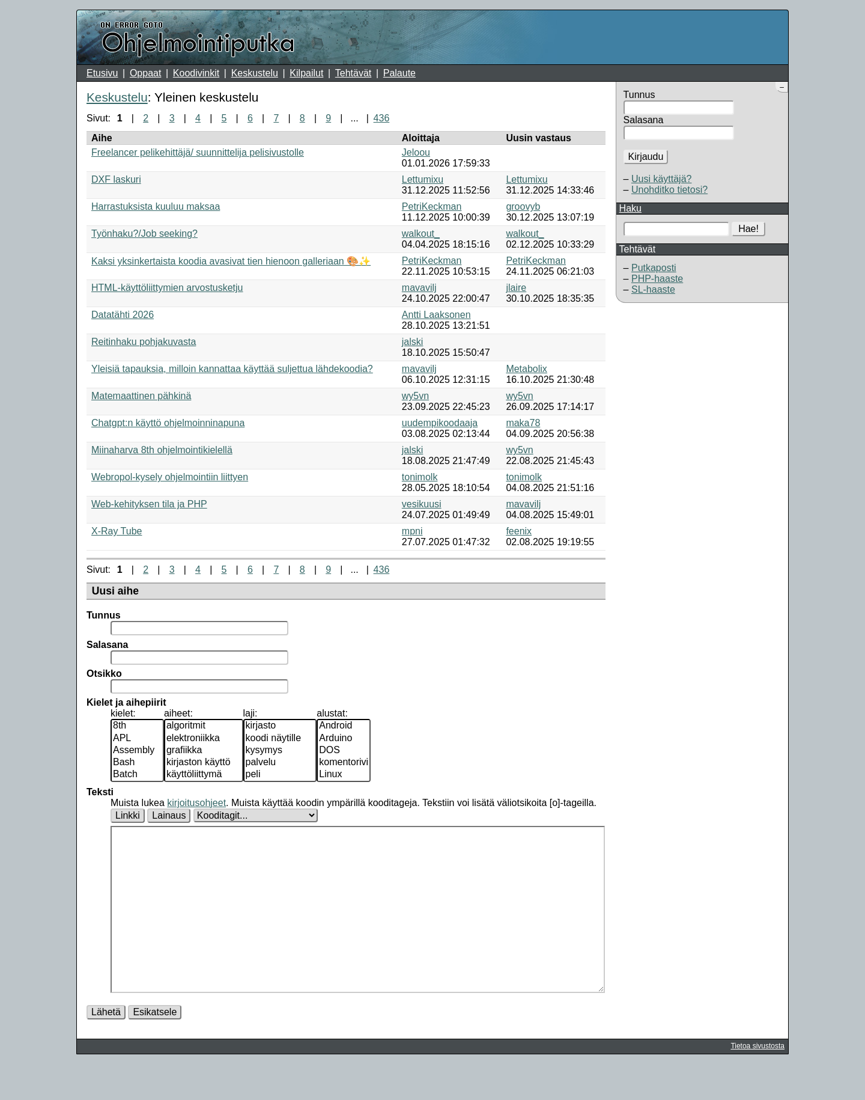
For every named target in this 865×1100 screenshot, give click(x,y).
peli (280, 775)
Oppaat (145, 73)
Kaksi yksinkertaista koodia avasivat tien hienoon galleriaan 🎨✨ (231, 261)
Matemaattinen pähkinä (141, 396)
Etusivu (102, 73)
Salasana (644, 120)
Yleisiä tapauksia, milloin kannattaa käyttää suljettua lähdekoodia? (232, 369)
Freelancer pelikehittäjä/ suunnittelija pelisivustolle (197, 152)
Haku (630, 208)
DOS (343, 751)
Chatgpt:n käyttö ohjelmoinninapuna (167, 423)
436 (382, 118)
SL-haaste (653, 289)
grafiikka (203, 751)
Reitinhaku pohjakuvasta (143, 342)
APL (137, 739)
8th (137, 726)
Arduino (343, 739)
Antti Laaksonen (436, 315)
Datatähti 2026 (122, 315)
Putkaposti (653, 268)
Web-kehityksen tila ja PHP (149, 504)
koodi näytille (280, 739)
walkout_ (421, 233)
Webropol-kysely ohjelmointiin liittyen (169, 477)
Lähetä (106, 1048)
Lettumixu (422, 179)
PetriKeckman (432, 206)
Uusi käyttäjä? (661, 179)
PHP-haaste (657, 278)
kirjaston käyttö (203, 763)
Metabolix (526, 369)
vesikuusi (422, 504)
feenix (519, 531)
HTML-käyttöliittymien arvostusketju (167, 288)
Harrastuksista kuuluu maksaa (155, 206)
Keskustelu (254, 73)
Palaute (399, 73)
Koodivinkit (196, 73)
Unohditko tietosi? (669, 190)
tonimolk (420, 477)
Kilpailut (306, 73)
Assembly (137, 751)
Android (343, 726)
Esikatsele (155, 1048)
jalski (412, 342)
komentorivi (343, 763)
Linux (343, 775)
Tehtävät (353, 73)
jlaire (516, 288)
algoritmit (203, 726)
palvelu (280, 763)
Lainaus (169, 815)
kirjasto (280, 726)
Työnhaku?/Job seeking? (144, 233)
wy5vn (415, 396)
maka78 (523, 423)
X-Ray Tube (116, 531)
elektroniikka (203, 739)
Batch (137, 775)
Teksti (100, 792)
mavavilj (419, 288)
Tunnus (639, 95)
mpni (412, 531)
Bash (137, 763)
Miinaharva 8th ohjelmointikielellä (161, 450)
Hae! (748, 229)
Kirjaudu (646, 156)
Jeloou (416, 152)
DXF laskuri (116, 179)
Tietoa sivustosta (757, 1082)
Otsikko (104, 673)
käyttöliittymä (203, 775)
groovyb (523, 206)
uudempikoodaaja (440, 423)
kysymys (280, 751)
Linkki (127, 815)
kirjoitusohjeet (196, 803)
